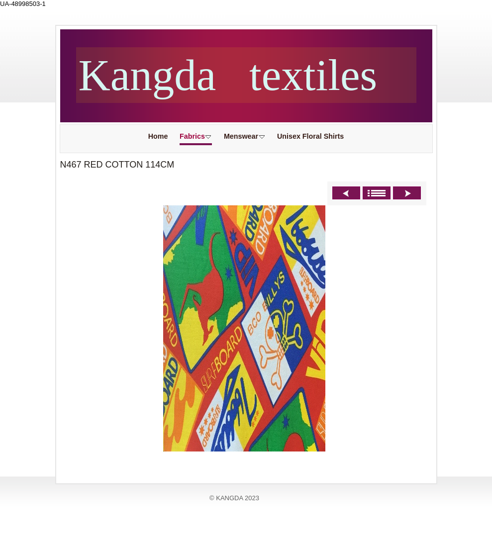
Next (407, 193)
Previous (346, 193)
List (376, 193)
